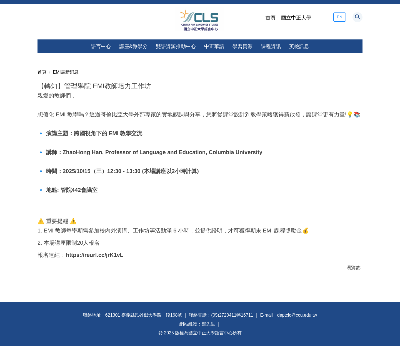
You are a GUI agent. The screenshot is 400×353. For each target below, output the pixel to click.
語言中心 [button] (101, 46)
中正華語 (214, 46)
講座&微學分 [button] (133, 46)
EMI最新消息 (65, 65)
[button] (357, 17)
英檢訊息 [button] (299, 46)
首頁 (271, 18)
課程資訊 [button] (271, 46)
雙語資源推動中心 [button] (176, 46)
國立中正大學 (296, 18)
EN (339, 17)
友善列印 (47, 277)
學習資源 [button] (242, 46)
